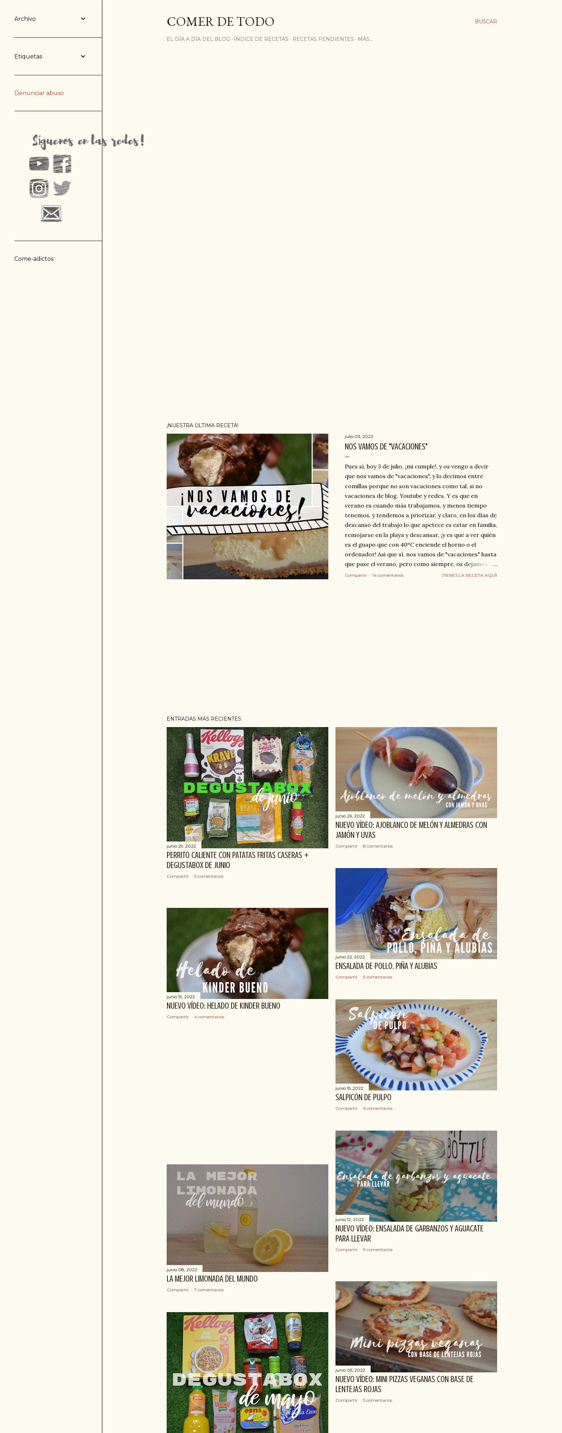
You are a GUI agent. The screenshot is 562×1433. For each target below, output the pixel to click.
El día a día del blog (198, 39)
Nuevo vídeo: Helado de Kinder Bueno (223, 1006)
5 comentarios (208, 876)
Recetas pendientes (323, 39)
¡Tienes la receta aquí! (469, 575)
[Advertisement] (332, 647)
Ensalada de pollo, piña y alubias (386, 966)
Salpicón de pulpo (363, 1097)
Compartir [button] (356, 575)
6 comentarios (377, 1108)
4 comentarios (209, 1016)
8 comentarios (378, 846)
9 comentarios (377, 1249)
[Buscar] (486, 21)
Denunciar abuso (39, 93)
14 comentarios (388, 575)
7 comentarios (209, 1289)
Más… (365, 39)
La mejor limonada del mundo (212, 1279)
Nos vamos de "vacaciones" (386, 447)
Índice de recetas (261, 39)
